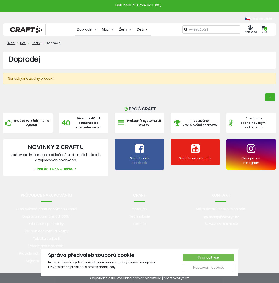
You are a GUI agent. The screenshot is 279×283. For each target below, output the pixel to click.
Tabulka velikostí (46, 238)
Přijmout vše (208, 257)
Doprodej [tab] (87, 29)
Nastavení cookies (208, 267)
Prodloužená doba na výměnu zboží (46, 208)
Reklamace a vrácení (46, 246)
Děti (23, 43)
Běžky (36, 43)
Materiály (139, 208)
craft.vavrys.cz (176, 278)
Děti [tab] (143, 29)
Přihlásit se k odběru (55, 168)
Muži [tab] (108, 29)
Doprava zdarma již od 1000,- (46, 216)
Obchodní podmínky (46, 223)
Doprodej (53, 43)
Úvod (11, 43)
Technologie (139, 216)
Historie (139, 223)
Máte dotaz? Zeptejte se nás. (221, 208)
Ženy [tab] (126, 29)
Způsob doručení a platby (46, 231)
